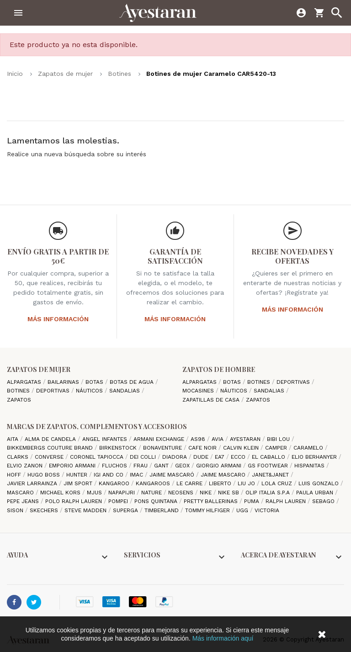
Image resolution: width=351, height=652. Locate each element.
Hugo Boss (44, 475)
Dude (201, 457)
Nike (206, 492)
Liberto (221, 483)
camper (277, 448)
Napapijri (122, 492)
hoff (15, 475)
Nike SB (229, 492)
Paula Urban (315, 492)
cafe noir (203, 448)
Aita (13, 439)
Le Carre (190, 483)
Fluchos (115, 465)
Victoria (267, 510)
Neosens (181, 492)
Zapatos (19, 400)
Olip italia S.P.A (268, 492)
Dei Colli (144, 457)
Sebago (324, 501)
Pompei (119, 501)
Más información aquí (223, 638)
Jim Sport (79, 483)
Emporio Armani (73, 465)
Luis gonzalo (319, 483)
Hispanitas (310, 465)
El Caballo (269, 457)
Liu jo (247, 483)
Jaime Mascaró (172, 475)
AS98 (199, 439)
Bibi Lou (279, 439)
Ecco (239, 457)
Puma (252, 501)
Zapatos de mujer (38, 369)
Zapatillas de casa (211, 400)
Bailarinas (64, 382)
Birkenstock (118, 448)
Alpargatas (25, 382)
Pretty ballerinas (211, 501)
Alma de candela (51, 439)
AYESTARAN (246, 439)
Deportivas (53, 390)
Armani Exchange (159, 439)
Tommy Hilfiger (208, 510)
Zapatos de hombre (218, 369)
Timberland (162, 510)
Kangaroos (154, 483)
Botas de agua (132, 382)
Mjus (95, 492)
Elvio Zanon (25, 465)
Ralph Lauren (287, 501)
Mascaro (21, 492)
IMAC (137, 475)
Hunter (77, 475)
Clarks (18, 457)
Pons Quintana (156, 501)
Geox (183, 465)
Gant (162, 465)
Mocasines (199, 390)
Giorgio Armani (219, 465)
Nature (152, 492)
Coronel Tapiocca (97, 457)
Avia (218, 439)
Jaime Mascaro (224, 475)
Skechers (45, 510)
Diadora (175, 457)
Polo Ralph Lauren (74, 501)
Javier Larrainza (33, 483)
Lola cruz (277, 483)
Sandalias (125, 390)
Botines (19, 390)
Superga (126, 510)
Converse (50, 457)
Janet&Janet (271, 475)
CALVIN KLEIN (242, 448)
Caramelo (309, 448)
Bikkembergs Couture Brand (51, 448)
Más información (58, 319)
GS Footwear (269, 465)
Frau (141, 465)
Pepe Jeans (24, 501)
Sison (16, 510)
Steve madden (86, 510)
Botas (95, 382)
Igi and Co (109, 475)
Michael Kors (61, 492)
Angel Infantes (105, 439)
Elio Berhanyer (315, 457)
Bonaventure (163, 448)
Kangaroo (115, 483)
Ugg (243, 510)
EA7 (220, 457)
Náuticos (90, 390)
